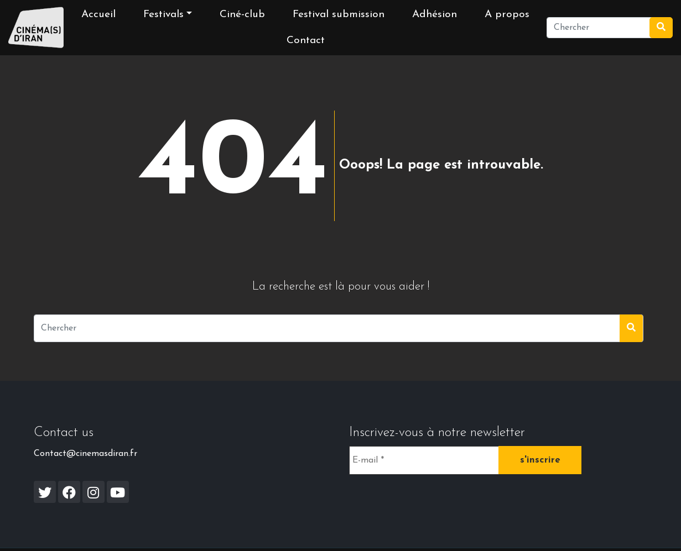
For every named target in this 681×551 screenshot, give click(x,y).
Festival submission (338, 14)
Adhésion (434, 14)
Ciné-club (242, 14)
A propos (507, 14)
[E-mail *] (424, 460)
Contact (306, 40)
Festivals (163, 14)
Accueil (98, 14)
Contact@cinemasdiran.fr (85, 453)
